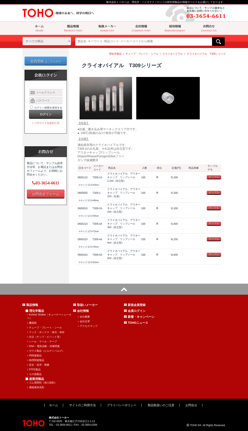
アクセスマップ (88, 326)
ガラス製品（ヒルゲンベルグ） (46, 350)
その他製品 (34, 374)
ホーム (53, 405)
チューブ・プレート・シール (141, 53)
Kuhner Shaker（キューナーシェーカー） (49, 316)
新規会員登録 (135, 305)
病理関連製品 (35, 360)
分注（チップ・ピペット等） (44, 336)
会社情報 (81, 310)
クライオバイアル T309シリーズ (206, 53)
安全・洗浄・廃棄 (38, 364)
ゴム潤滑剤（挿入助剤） (42, 382)
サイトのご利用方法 (82, 405)
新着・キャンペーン (139, 316)
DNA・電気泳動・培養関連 (43, 346)
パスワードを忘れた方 (45, 122)
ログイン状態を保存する (48, 107)
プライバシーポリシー (121, 405)
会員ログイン (135, 310)
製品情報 (30, 305)
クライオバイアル (173, 53)
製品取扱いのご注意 (161, 405)
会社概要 (84, 316)
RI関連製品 (34, 355)
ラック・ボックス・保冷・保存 (46, 332)
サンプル (214, 177)
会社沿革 (84, 321)
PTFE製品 (34, 369)
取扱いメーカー (85, 305)
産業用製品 (35, 379)
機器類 (32, 322)
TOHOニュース (136, 322)
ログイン (46, 114)
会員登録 (45, 61)
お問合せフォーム (45, 194)
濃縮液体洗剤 (35, 387)
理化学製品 (115, 53)
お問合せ (191, 405)
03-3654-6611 (45, 183)
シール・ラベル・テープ (42, 341)
